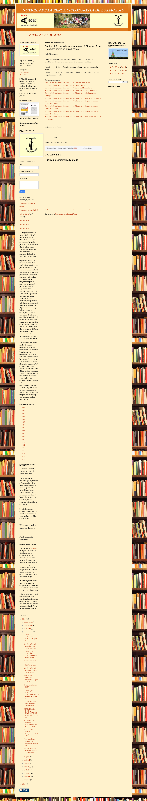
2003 (23, 422)
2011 (23, 445)
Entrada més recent (51, 210)
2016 (23, 459)
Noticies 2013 (24, 220)
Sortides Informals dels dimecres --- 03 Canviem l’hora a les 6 (68, 88)
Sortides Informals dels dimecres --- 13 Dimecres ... (30, 663)
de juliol (27, 760)
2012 (23, 448)
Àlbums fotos (24, 214)
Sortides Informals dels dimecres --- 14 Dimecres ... (30, 646)
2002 (23, 419)
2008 (23, 436)
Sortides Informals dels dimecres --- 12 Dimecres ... (30, 670)
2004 (23, 425)
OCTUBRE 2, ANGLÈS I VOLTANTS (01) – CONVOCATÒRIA (31, 694)
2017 (117, 70)
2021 (123, 73)
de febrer (27, 776)
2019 (110, 73)
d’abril (26, 770)
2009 (23, 439)
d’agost (27, 757)
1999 (23, 410)
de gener (27, 780)
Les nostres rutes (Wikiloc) (28, 210)
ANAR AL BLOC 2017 (45, 35)
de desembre (28, 622)
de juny (27, 763)
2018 (123, 70)
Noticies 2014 (24, 225)
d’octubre (27, 628)
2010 (23, 442)
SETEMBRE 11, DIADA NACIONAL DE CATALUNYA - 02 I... (31, 713)
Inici (73, 210)
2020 (117, 73)
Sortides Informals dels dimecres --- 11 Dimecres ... (30, 704)
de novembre (28, 625)
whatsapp (34, 548)
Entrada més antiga (95, 210)
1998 (23, 408)
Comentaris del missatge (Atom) (66, 214)
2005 (23, 428)
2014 (23, 454)
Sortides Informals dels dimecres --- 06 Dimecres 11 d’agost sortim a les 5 (73, 98)
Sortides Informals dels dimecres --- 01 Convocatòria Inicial (67, 83)
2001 (23, 416)
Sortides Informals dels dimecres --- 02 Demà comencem (66, 85)
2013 (23, 451)
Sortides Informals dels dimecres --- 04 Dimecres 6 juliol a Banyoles (71, 90)
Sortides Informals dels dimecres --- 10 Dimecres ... (30, 750)
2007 (23, 433)
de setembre (28, 632)
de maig (27, 766)
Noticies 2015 (24, 229)
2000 (23, 413)
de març (27, 773)
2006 (23, 431)
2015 (23, 456)
